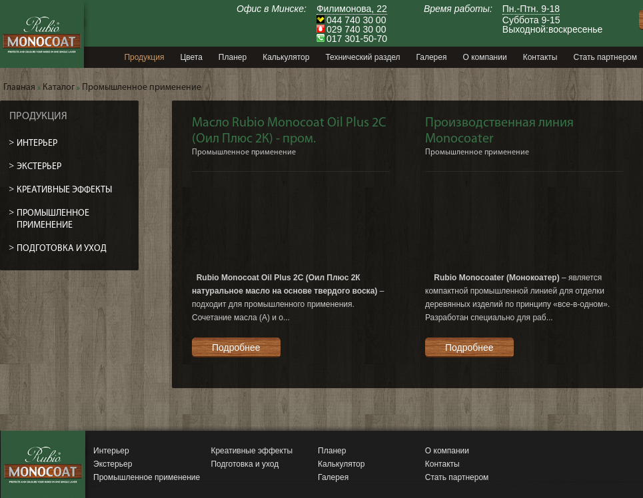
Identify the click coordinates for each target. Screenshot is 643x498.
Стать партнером (457, 477)
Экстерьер (112, 464)
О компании (447, 450)
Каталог (59, 88)
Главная (19, 88)
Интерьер (111, 450)
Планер (332, 450)
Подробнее (236, 347)
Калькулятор (341, 464)
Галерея (333, 477)
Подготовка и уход (245, 464)
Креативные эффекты (252, 450)
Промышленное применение (146, 477)
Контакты (442, 464)
